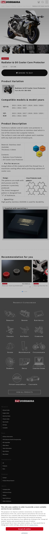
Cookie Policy (33, 525)
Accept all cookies (24, 529)
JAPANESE (24, 533)
